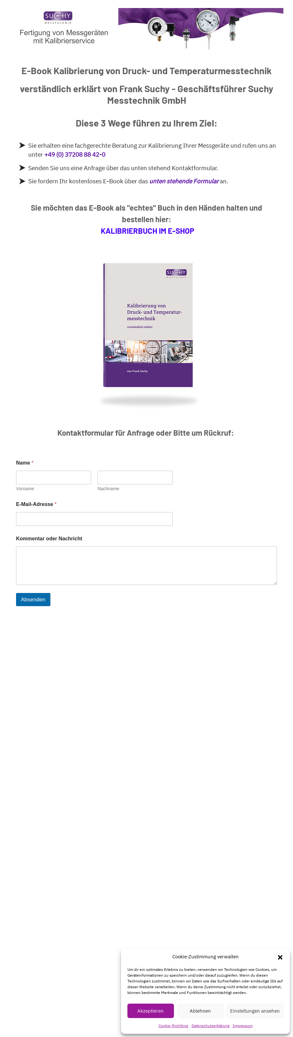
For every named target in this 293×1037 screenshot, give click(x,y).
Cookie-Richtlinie (173, 1025)
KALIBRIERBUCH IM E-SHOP (147, 230)
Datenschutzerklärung (210, 1025)
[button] (280, 957)
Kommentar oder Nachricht (49, 538)
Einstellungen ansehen (255, 1011)
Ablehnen (200, 1011)
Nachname (108, 488)
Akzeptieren (150, 1011)
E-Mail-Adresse (36, 504)
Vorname (25, 488)
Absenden (33, 600)
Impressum (243, 1025)
